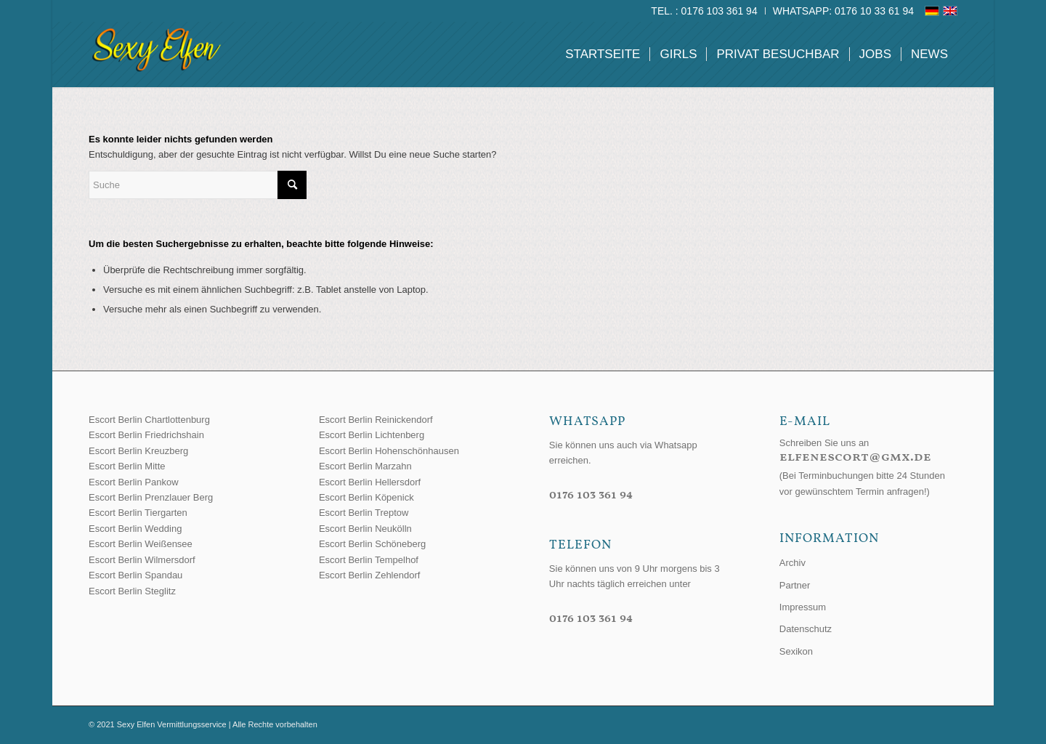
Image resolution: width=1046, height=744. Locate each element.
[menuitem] (704, 11)
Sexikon (796, 651)
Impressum (802, 607)
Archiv (792, 562)
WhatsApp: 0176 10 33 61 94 (843, 11)
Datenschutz (805, 628)
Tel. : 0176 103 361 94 (704, 11)
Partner (795, 585)
